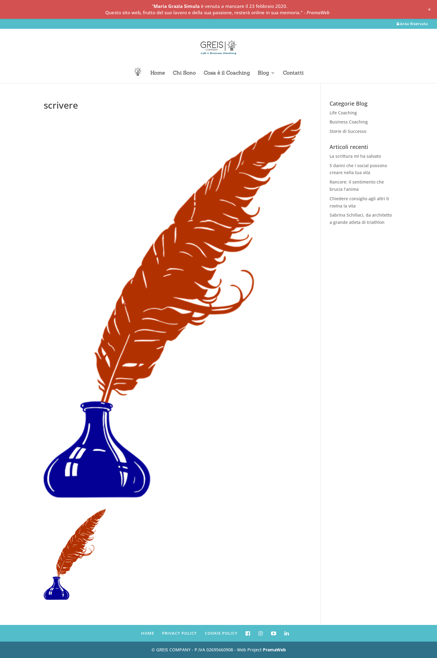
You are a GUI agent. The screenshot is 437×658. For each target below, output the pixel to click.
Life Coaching (343, 113)
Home (157, 73)
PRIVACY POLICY (179, 633)
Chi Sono (184, 73)
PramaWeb (274, 650)
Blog (263, 73)
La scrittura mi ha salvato (355, 156)
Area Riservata (412, 24)
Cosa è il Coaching (227, 73)
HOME (147, 633)
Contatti (293, 73)
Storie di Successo (348, 131)
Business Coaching (349, 122)
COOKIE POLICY (221, 633)
